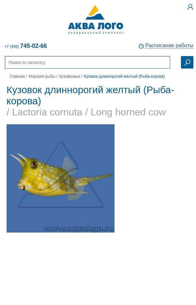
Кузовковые (69, 76)
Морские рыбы (41, 76)
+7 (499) (25, 46)
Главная (17, 76)
